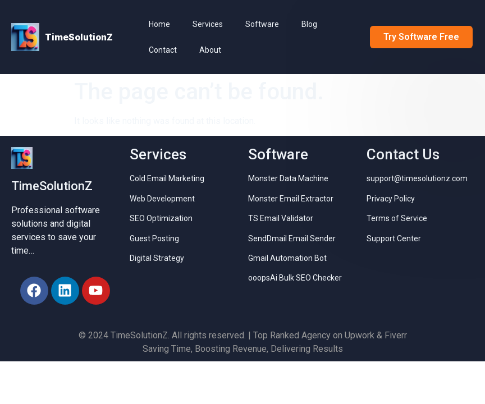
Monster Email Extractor (290, 198)
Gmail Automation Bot (287, 258)
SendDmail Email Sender (292, 238)
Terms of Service (397, 218)
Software (262, 24)
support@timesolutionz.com (417, 178)
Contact (163, 49)
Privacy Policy (391, 198)
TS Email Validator (280, 218)
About (210, 49)
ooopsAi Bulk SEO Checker (295, 277)
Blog (309, 24)
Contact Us (403, 154)
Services (208, 24)
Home (159, 24)
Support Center (394, 238)
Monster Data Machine (288, 178)
